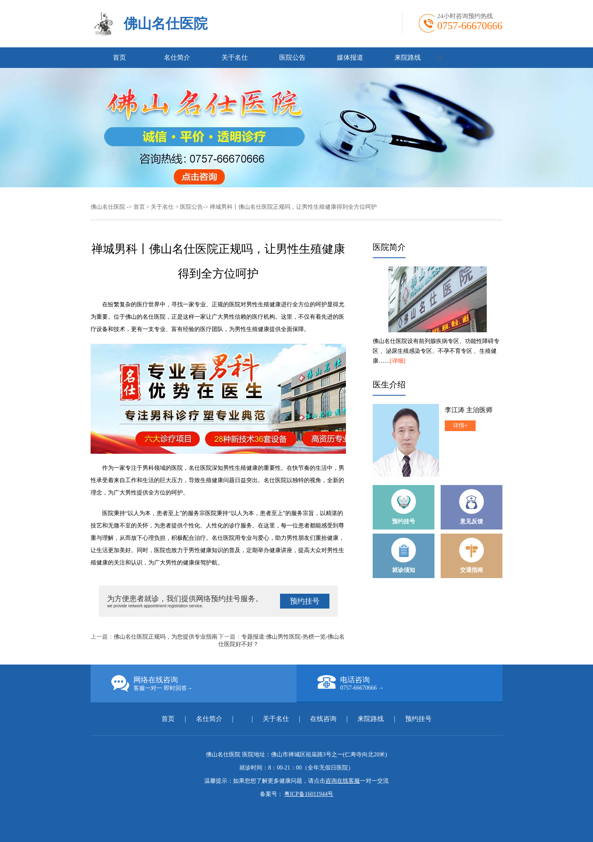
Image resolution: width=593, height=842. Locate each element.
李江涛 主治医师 (469, 409)
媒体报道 (350, 57)
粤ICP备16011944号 (308, 794)
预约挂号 (305, 601)
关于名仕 (235, 57)
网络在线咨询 (203, 683)
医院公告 (292, 57)
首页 (119, 57)
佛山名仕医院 (166, 23)
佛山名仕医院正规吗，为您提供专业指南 (165, 637)
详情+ (460, 425)
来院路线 (408, 57)
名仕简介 (177, 57)
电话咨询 (409, 683)
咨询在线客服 (342, 781)
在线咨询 (323, 718)
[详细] (397, 361)
